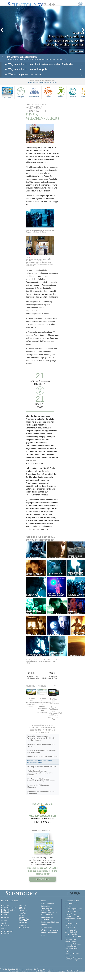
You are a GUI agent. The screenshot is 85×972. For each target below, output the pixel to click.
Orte (43, 935)
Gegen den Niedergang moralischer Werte (41, 745)
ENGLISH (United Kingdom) (8, 911)
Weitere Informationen (50, 930)
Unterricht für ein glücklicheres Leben (42, 756)
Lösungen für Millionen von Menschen (38, 786)
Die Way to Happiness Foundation (22, 74)
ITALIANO (23, 925)
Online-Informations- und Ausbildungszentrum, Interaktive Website (40, 773)
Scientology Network (73, 909)
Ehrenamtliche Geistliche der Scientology (71, 925)
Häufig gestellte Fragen (50, 922)
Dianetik (68, 906)
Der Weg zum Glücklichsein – (25, 69)
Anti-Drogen (72, 92)
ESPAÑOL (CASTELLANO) (25, 919)
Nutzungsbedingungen (56, 971)
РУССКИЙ (5, 926)
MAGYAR (22, 905)
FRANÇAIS (5, 917)
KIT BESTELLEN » (42, 879)
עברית (4, 920)
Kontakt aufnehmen (49, 933)
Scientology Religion (73, 911)
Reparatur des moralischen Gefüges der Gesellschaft (41, 751)
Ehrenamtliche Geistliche (47, 918)
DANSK (4, 915)
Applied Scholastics (34, 92)
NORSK (22, 908)
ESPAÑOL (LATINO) (23, 914)
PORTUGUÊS (24, 928)
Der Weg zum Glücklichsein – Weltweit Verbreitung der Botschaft (41, 780)
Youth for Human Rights (72, 954)
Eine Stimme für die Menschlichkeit (49, 914)
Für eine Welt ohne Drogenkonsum (73, 945)
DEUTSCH (5, 934)
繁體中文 (4, 928)
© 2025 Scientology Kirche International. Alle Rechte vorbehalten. (26, 969)
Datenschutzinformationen (19, 971)
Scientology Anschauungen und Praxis (47, 908)
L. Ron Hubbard (47, 903)
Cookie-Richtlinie (38, 971)
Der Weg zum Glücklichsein (20, 93)
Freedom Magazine (73, 937)
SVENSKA (23, 911)
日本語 (3, 923)
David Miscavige (72, 914)
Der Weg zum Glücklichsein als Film (41, 767)
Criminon (48, 92)
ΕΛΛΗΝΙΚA (23, 923)
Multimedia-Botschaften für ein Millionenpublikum (39, 761)
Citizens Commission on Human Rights (73, 959)
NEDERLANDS (7, 931)
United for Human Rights (72, 950)
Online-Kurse (46, 927)
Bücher (44, 925)
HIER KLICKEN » (42, 822)
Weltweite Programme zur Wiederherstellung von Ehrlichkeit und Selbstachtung (40, 738)
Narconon (61, 92)
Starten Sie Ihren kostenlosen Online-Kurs (73, 919)
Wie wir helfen (7, 97)
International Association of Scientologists (71, 932)
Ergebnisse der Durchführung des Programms (40, 792)
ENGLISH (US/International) (8, 906)
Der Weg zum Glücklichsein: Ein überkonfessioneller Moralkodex (38, 64)
